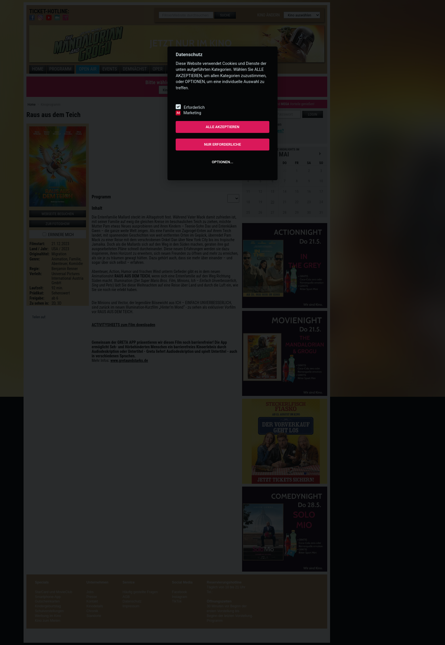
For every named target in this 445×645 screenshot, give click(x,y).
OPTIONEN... (222, 162)
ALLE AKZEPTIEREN (223, 127)
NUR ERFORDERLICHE (222, 144)
